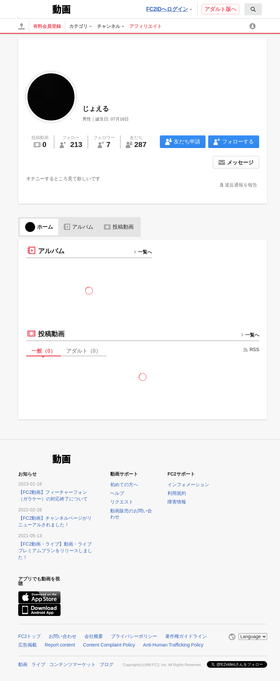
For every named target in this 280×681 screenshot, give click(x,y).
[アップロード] (21, 26)
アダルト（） (83, 351)
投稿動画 (119, 227)
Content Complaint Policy (109, 644)
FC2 (34, 8)
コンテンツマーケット (72, 664)
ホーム (39, 227)
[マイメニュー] (253, 26)
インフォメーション (188, 484)
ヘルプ (117, 493)
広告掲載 (27, 644)
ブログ (107, 664)
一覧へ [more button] (142, 252)
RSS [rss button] (251, 349)
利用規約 (176, 493)
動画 (22, 664)
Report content (60, 644)
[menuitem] (253, 9)
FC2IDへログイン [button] (169, 9)
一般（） (43, 351)
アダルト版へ (220, 9)
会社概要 (93, 636)
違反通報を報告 (241, 185)
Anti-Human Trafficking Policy (173, 644)
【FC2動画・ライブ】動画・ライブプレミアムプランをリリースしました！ (55, 550)
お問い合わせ (62, 636)
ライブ (38, 664)
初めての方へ (124, 484)
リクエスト (121, 501)
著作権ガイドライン (186, 636)
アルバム (78, 227)
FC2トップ (29, 636)
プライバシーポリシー (134, 636)
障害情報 (176, 501)
